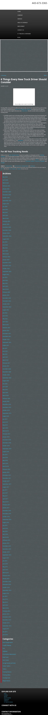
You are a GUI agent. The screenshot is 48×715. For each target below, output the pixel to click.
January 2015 (6, 566)
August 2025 (5, 202)
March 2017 (5, 492)
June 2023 (5, 276)
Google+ (3, 162)
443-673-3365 (39, 3)
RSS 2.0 (2, 168)
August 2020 (5, 374)
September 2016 (6, 509)
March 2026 (5, 182)
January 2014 (6, 601)
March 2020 (5, 388)
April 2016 (5, 523)
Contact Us (21, 30)
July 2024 (5, 239)
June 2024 (5, 242)
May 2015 (5, 555)
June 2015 (5, 552)
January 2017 (6, 497)
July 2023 (5, 273)
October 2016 (6, 506)
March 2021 (5, 354)
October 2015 (6, 541)
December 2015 (6, 535)
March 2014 (5, 595)
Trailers (4, 655)
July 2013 (5, 618)
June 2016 (5, 518)
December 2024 (6, 225)
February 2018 (6, 460)
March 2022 (5, 319)
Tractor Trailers (6, 652)
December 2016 (6, 500)
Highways (5, 637)
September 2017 (6, 475)
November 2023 (6, 262)
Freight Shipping (6, 632)
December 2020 (6, 363)
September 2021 (6, 337)
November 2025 (6, 193)
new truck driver (17, 165)
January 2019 (6, 429)
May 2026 (5, 176)
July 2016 (5, 515)
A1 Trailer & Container (24, 33)
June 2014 (5, 587)
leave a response (12, 168)
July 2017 (5, 480)
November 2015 (6, 538)
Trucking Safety (6, 660)
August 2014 (5, 581)
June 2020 (5, 380)
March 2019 (5, 423)
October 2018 (6, 437)
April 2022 (5, 317)
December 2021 (6, 328)
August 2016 (5, 512)
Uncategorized (6, 663)
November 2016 (6, 503)
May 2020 (5, 383)
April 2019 (5, 420)
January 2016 (6, 532)
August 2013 (5, 615)
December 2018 (6, 431)
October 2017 (6, 472)
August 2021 (5, 340)
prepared (20, 140)
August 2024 (5, 236)
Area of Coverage (22, 22)
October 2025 (6, 196)
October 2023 (6, 265)
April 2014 (5, 592)
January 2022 (6, 325)
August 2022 (5, 305)
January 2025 (6, 222)
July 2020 (5, 377)
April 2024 (5, 248)
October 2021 (6, 334)
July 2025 (5, 205)
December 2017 (6, 466)
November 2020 (6, 365)
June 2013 (5, 621)
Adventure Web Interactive (42, 714)
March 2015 (5, 561)
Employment (21, 26)
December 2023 (6, 259)
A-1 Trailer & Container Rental (37, 710)
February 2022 (6, 322)
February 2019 (6, 426)
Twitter (32, 160)
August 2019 (5, 408)
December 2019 (6, 397)
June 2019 (5, 414)
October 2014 (6, 575)
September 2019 (6, 406)
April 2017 (5, 489)
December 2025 (6, 190)
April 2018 (5, 454)
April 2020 (5, 385)
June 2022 (5, 311)
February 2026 (6, 184)
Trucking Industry (8, 165)
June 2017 (5, 483)
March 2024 (5, 250)
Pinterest (36, 160)
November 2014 (6, 572)
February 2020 (6, 391)
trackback (18, 168)
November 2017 (6, 469)
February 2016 (6, 529)
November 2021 (6, 331)
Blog (19, 37)
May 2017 (5, 486)
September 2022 (6, 302)
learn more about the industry (22, 109)
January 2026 (6, 187)
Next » (45, 75)
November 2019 (6, 400)
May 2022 (5, 314)
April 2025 (5, 213)
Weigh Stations (6, 666)
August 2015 (5, 546)
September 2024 (6, 233)
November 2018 (6, 434)
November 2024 (6, 228)
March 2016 (5, 526)
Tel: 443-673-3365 (5, 704)
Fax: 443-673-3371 (5, 705)
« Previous (3, 75)
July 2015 (5, 549)
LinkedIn (41, 160)
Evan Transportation (13, 154)
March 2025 (5, 216)
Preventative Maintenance (9, 640)
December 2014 (6, 569)
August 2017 (5, 477)
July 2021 (5, 342)
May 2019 (5, 417)
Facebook (28, 160)
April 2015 (5, 558)
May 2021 (5, 348)
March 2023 (5, 285)
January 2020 (6, 394)
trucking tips (31, 165)
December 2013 (6, 604)
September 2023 (6, 268)
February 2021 (6, 357)
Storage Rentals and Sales (9, 649)
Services (20, 19)
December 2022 (6, 294)
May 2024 (5, 245)
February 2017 (6, 495)
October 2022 (6, 299)
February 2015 (6, 564)
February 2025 (6, 219)
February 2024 (6, 253)
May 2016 (5, 520)
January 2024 (6, 256)
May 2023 (5, 279)
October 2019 (6, 403)
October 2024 (6, 230)
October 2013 (6, 610)
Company (20, 15)
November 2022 (6, 296)
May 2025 (5, 210)
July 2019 (5, 411)
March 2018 (5, 457)
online (36, 159)
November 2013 (6, 607)
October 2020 (6, 368)
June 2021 (5, 345)
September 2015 (6, 543)
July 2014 (5, 584)
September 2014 (6, 578)
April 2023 (5, 282)
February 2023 (6, 288)
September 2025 (6, 199)
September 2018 (6, 440)
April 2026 (5, 179)
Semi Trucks (5, 646)
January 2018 (6, 463)
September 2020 (6, 371)
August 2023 (5, 271)
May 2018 (5, 452)
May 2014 (5, 589)
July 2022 (5, 308)
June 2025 (5, 207)
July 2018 (5, 446)
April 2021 (5, 351)
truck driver (21, 110)
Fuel (4, 634)
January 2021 (6, 360)
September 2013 (6, 612)
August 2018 (5, 443)
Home (19, 11)
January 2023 (6, 291)
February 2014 (6, 598)
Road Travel (5, 643)
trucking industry (24, 165)
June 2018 (5, 449)
